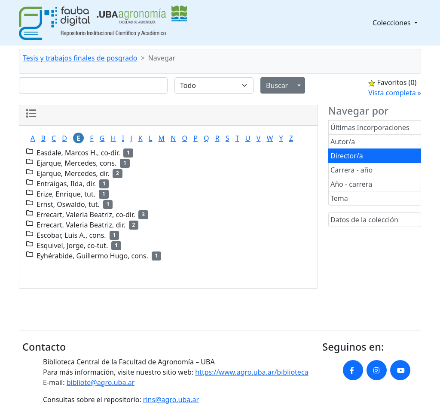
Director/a (346, 156)
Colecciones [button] (392, 22)
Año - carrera (351, 184)
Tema (339, 198)
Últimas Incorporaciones (369, 127)
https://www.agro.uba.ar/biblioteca (251, 372)
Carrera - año (351, 170)
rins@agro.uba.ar (171, 399)
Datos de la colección (364, 219)
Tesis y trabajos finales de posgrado (80, 58)
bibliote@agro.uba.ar (101, 382)
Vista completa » (394, 92)
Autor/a (342, 141)
